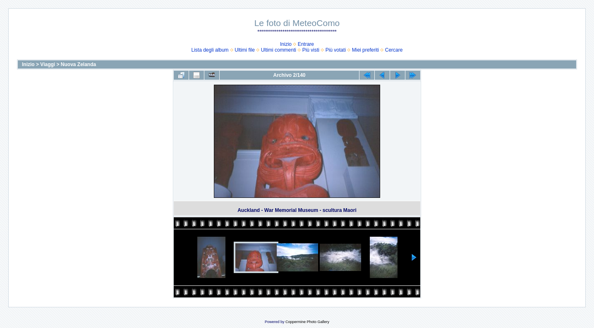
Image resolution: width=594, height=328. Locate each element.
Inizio (286, 44)
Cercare (394, 50)
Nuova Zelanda (78, 64)
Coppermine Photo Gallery (307, 322)
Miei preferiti (365, 50)
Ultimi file (245, 50)
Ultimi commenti (278, 50)
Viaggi (47, 64)
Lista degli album (210, 50)
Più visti (310, 50)
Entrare (306, 44)
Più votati (336, 50)
